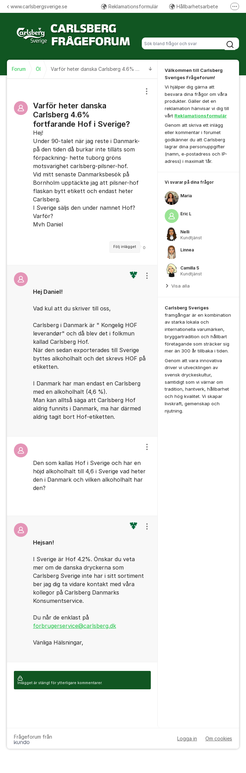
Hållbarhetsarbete (193, 6)
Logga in (187, 738)
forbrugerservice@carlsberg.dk (74, 625)
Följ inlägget (124, 246)
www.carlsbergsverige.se (37, 6)
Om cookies (218, 738)
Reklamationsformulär (129, 6)
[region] (82, 172)
